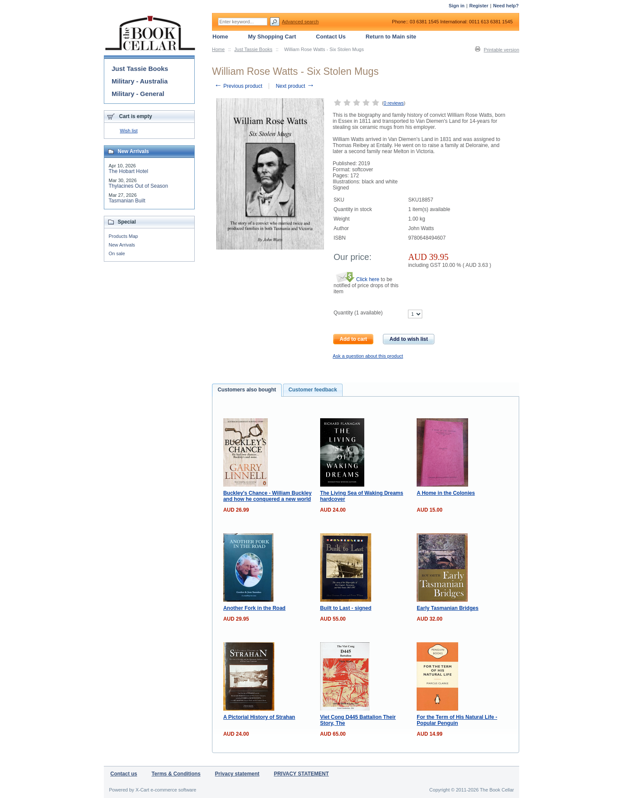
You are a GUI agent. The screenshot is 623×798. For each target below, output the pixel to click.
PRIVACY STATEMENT (301, 774)
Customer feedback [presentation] (313, 390)
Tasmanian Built (127, 201)
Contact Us (331, 36)
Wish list (129, 130)
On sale (117, 253)
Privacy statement (237, 774)
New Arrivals (122, 244)
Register (478, 5)
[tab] (247, 390)
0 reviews (394, 103)
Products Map (123, 236)
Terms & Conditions (175, 774)
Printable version (501, 49)
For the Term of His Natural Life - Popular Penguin (457, 720)
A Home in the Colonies (446, 493)
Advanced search (300, 21)
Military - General (138, 93)
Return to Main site (391, 36)
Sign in (457, 5)
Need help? (506, 5)
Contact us (123, 774)
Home (218, 49)
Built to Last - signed (346, 608)
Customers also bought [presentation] (247, 390)
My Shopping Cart (272, 36)
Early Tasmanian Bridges (447, 608)
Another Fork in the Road (254, 608)
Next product (295, 86)
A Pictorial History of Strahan (259, 717)
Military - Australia (139, 81)
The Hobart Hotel (128, 171)
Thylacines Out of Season (138, 186)
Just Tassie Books (253, 49)
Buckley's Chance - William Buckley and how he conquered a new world (267, 496)
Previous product (238, 86)
